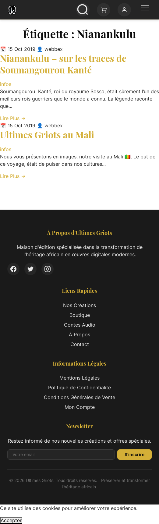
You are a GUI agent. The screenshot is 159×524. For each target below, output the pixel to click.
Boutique (79, 315)
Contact (79, 344)
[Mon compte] (124, 9)
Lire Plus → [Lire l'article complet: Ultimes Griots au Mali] (13, 176)
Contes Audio (79, 325)
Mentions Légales (79, 378)
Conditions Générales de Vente (79, 397)
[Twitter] (30, 269)
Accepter (11, 520)
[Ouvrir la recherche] (83, 9)
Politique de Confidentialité (79, 387)
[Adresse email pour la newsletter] (61, 454)
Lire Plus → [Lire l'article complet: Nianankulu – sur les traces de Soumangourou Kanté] (13, 118)
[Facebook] (13, 269)
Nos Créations (79, 305)
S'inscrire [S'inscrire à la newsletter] (134, 454)
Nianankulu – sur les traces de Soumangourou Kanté (63, 64)
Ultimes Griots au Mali (47, 135)
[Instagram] (47, 269)
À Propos (79, 334)
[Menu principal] (145, 9)
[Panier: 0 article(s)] (103, 9)
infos (5, 84)
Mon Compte (80, 407)
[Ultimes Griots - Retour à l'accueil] (12, 10)
